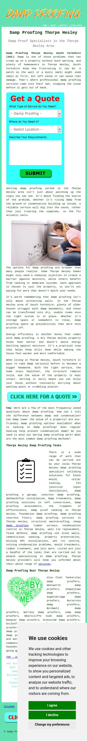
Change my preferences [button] (52, 724)
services (44, 564)
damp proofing (17, 525)
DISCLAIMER (76, 25)
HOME (45, 25)
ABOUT (53, 25)
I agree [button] (52, 705)
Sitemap (9, 706)
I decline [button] (52, 715)
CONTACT (63, 25)
